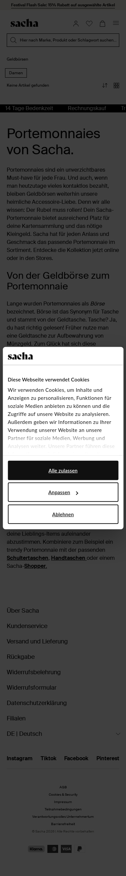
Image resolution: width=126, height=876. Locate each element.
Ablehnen (63, 514)
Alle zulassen (62, 470)
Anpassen (63, 492)
